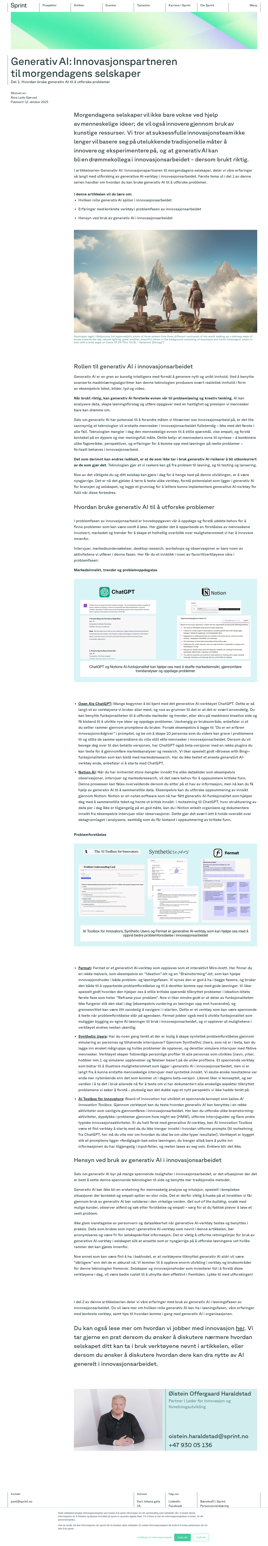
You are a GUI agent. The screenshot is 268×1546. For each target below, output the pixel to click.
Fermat (84, 968)
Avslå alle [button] (201, 1537)
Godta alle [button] (182, 1537)
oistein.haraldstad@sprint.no (208, 1435)
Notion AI (86, 772)
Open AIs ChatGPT (94, 703)
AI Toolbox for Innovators (100, 1099)
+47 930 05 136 (190, 1444)
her (240, 1327)
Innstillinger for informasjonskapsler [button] (154, 1537)
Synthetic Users (92, 1036)
